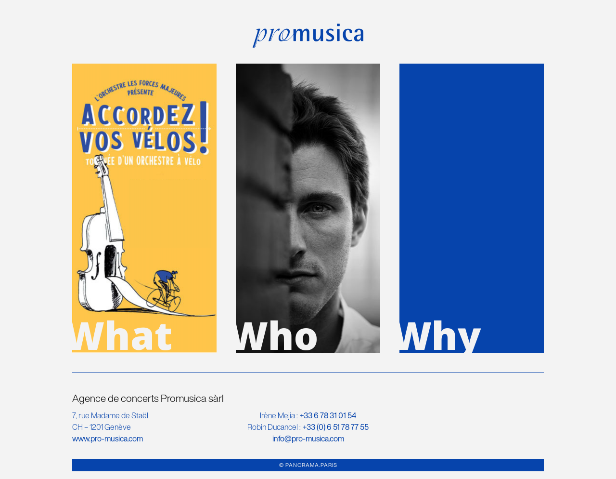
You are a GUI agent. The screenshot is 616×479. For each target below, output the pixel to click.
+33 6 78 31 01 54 (328, 415)
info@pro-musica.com (308, 438)
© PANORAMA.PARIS (308, 465)
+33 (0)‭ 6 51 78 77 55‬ (336, 427)
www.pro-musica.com (107, 438)
